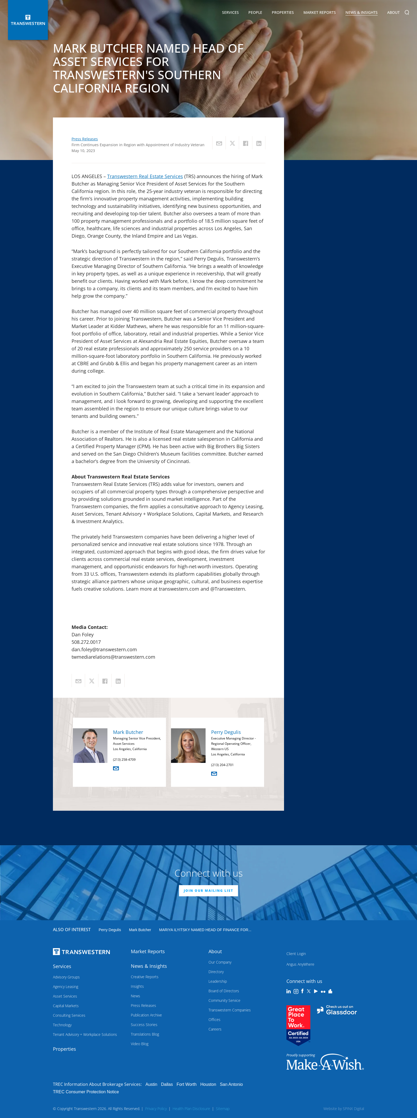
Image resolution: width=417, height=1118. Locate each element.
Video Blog (139, 1043)
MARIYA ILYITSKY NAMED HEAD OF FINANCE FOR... (205, 930)
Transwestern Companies (229, 1009)
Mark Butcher (128, 732)
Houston (208, 1084)
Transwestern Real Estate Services (145, 176)
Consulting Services (69, 1015)
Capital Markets (66, 1005)
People (255, 12)
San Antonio (231, 1084)
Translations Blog (145, 1034)
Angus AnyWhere (300, 964)
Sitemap (223, 1108)
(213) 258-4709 (124, 759)
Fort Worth (187, 1084)
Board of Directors (223, 990)
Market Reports (319, 12)
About (393, 13)
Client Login (296, 953)
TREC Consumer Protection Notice (86, 1092)
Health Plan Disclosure (191, 1108)
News (135, 995)
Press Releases (85, 138)
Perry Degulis (226, 732)
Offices (214, 1019)
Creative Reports (145, 976)
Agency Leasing (65, 986)
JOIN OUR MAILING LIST (208, 890)
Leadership (217, 981)
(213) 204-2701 (222, 765)
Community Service (224, 1000)
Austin (151, 1084)
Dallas (167, 1084)
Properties (283, 12)
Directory (216, 971)
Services (230, 13)
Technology (62, 1024)
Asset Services (65, 996)
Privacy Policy (156, 1108)
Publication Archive (146, 1015)
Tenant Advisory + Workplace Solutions (85, 1034)
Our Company (219, 962)
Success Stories (144, 1024)
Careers (215, 1029)
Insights (137, 986)
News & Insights (361, 13)
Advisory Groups (66, 977)
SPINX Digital (353, 1108)
